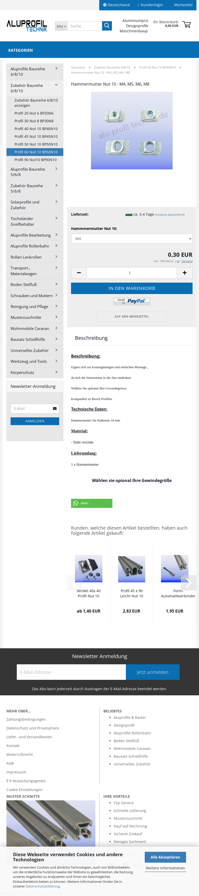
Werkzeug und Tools (29, 361)
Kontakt (13, 745)
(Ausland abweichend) (170, 214)
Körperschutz (22, 372)
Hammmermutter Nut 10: (94, 228)
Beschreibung (91, 337)
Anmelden (34, 421)
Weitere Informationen (165, 867)
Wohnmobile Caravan (30, 328)
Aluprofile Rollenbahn (30, 246)
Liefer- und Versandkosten (29, 736)
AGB (10, 763)
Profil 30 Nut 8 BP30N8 (33, 120)
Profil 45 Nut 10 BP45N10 (36, 136)
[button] (91, 503)
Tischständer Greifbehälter (22, 221)
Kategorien (20, 50)
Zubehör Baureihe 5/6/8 (27, 188)
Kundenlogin (150, 4)
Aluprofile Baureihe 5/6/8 (28, 172)
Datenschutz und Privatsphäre (32, 728)
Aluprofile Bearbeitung (31, 235)
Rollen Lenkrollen (26, 257)
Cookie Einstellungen (24, 789)
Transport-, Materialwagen (24, 270)
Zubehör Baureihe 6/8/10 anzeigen (36, 103)
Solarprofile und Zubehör (25, 204)
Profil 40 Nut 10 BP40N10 (36, 128)
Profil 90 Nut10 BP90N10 (35, 159)
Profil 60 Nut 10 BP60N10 (36, 151)
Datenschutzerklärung (43, 886)
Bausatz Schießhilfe (28, 339)
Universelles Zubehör (30, 350)
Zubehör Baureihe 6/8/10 (27, 88)
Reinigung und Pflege (29, 306)
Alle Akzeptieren (165, 857)
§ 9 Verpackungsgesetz (26, 780)
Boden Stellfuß (24, 284)
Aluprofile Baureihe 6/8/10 (28, 71)
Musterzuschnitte (26, 317)
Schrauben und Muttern (32, 295)
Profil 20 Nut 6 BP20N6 (33, 113)
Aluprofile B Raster (130, 717)
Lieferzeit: (80, 214)
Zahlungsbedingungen (26, 719)
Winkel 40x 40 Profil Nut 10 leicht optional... (89, 593)
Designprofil (124, 725)
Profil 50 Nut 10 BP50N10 (36, 144)
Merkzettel (182, 4)
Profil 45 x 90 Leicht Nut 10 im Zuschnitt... (131, 593)
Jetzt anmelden (153, 672)
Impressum (16, 772)
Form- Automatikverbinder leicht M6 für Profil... (178, 593)
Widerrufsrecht (19, 754)
